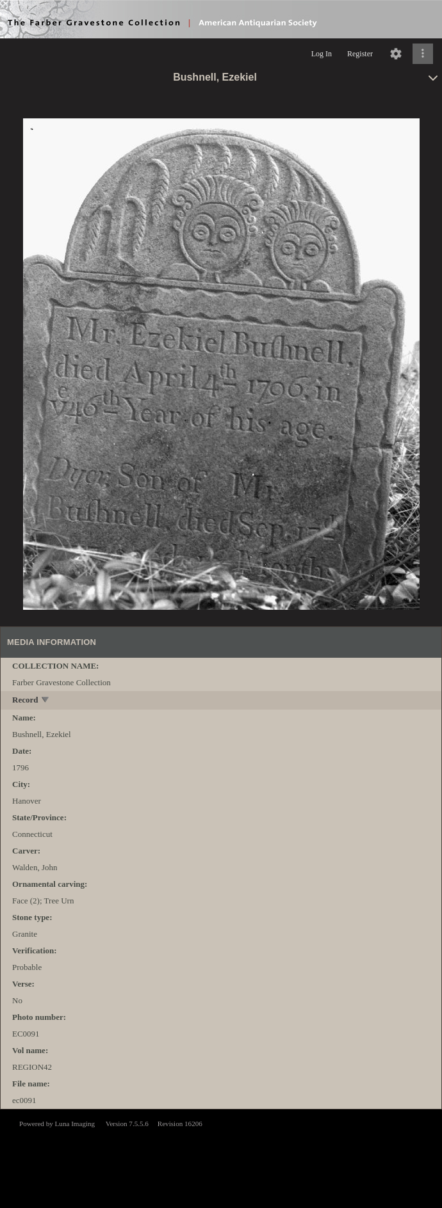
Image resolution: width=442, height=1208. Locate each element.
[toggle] (46, 701)
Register (360, 53)
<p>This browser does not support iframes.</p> (221, 1157)
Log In (321, 53)
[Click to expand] (423, 54)
